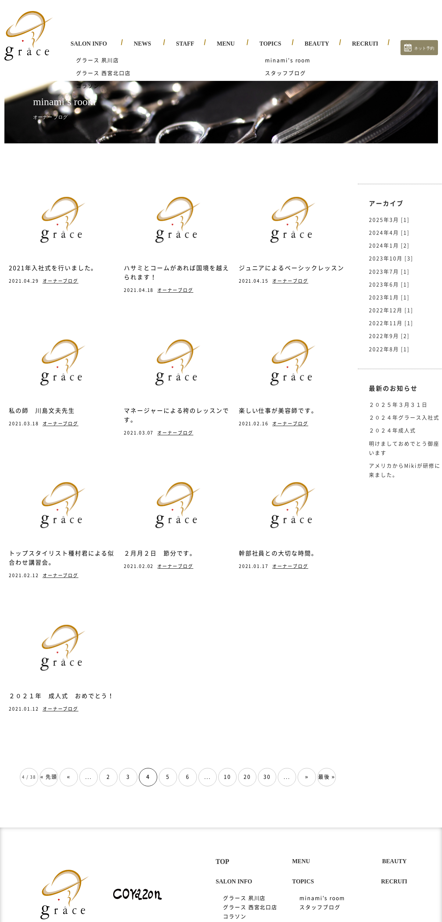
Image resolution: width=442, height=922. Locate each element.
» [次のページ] (307, 769)
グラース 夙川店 (244, 891)
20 (247, 769)
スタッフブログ (320, 900)
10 (227, 769)
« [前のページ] (69, 769)
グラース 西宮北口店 (250, 900)
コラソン (235, 909)
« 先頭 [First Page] (49, 769)
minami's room (322, 891)
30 (267, 769)
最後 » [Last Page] (326, 769)
